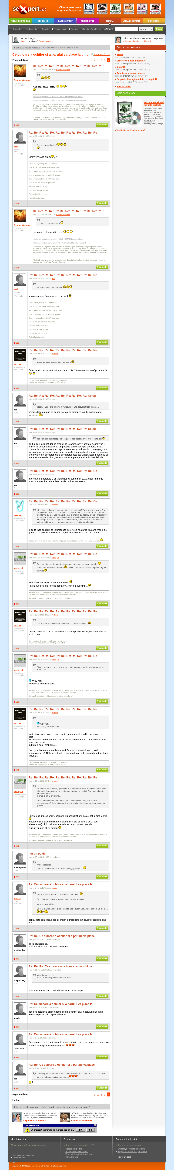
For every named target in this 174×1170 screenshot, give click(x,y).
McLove (17, 364)
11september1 (129, 63)
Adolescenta (31, 29)
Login (23, 41)
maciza (17, 898)
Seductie (36, 47)
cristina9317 (128, 76)
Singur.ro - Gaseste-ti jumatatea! (132, 1151)
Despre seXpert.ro (73, 1149)
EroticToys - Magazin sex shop (132, 1149)
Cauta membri (19, 1157)
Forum (28, 47)
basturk (17, 515)
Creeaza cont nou (47, 41)
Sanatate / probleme (91, 29)
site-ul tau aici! (124, 1157)
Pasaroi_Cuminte (22, 80)
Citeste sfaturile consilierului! (138, 41)
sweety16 (18, 568)
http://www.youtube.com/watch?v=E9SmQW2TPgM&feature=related (59, 100)
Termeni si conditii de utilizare (78, 1154)
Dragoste (17, 29)
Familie (74, 29)
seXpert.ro (20, 47)
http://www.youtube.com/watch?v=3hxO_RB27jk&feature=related (58, 97)
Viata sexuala (60, 29)
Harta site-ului (71, 1157)
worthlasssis (128, 57)
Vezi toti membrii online (23, 1155)
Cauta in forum (102, 54)
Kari (16, 146)
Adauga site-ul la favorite (76, 1151)
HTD (92, 1145)
